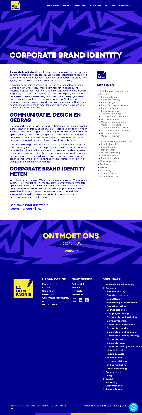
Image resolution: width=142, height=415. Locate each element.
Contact (71, 251)
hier (22, 208)
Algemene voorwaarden (97, 406)
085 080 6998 (49, 305)
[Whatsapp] (133, 407)
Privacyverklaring (122, 406)
